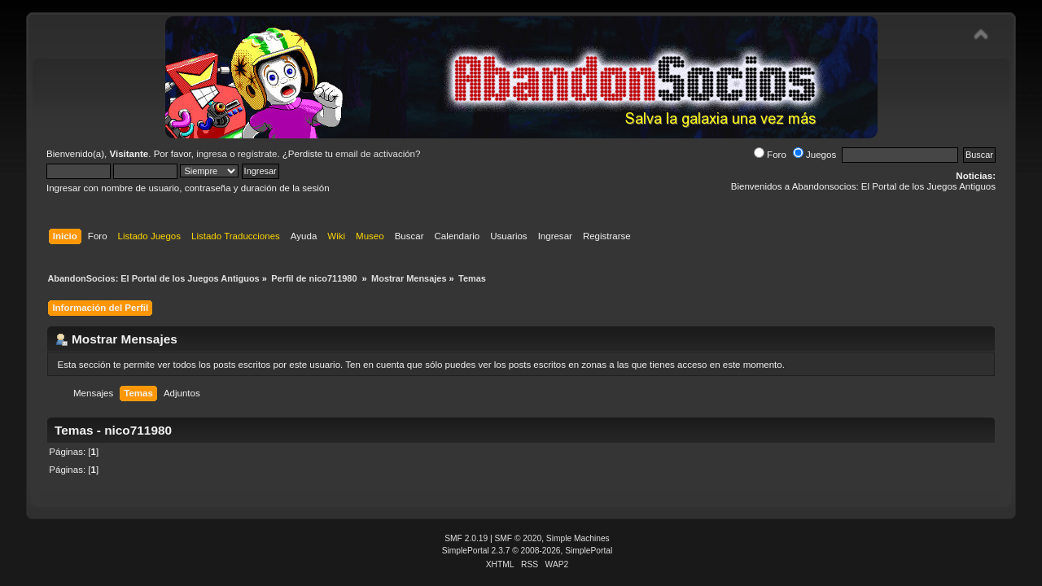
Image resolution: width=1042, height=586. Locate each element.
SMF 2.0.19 (466, 538)
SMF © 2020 (518, 538)
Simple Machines (578, 538)
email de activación (375, 154)
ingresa (211, 154)
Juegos (814, 155)
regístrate (258, 154)
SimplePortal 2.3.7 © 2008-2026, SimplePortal (527, 550)
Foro (770, 155)
